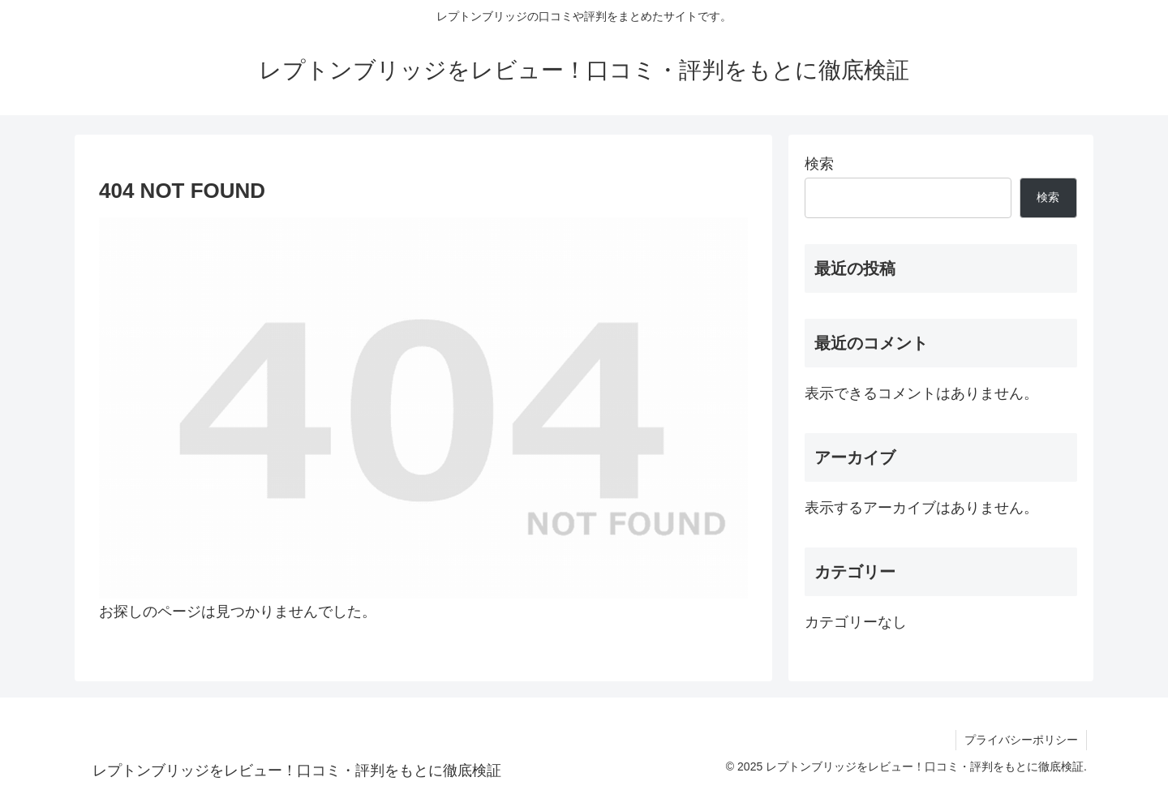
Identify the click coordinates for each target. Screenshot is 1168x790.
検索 (819, 164)
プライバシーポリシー (1021, 739)
